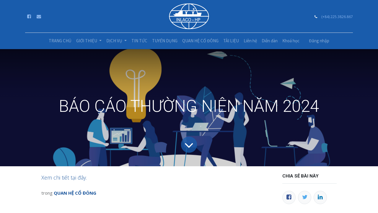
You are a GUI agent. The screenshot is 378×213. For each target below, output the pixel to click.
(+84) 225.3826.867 (337, 16)
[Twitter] (304, 197)
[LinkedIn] (320, 197)
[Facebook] (289, 197)
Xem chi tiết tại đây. (64, 177)
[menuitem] (60, 41)
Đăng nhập (319, 40)
